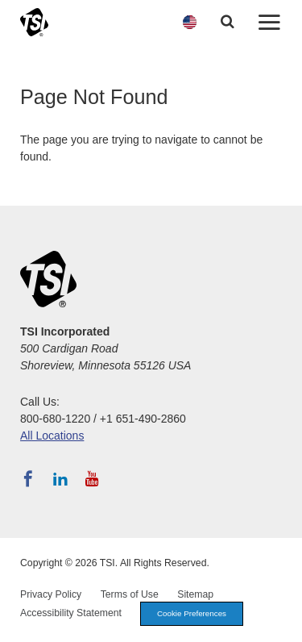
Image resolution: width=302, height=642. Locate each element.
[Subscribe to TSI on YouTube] (92, 479)
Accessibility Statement (71, 613)
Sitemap (195, 594)
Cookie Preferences (191, 613)
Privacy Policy (50, 594)
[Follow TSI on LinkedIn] (60, 479)
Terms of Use (130, 594)
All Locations (52, 435)
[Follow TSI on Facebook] (28, 479)
